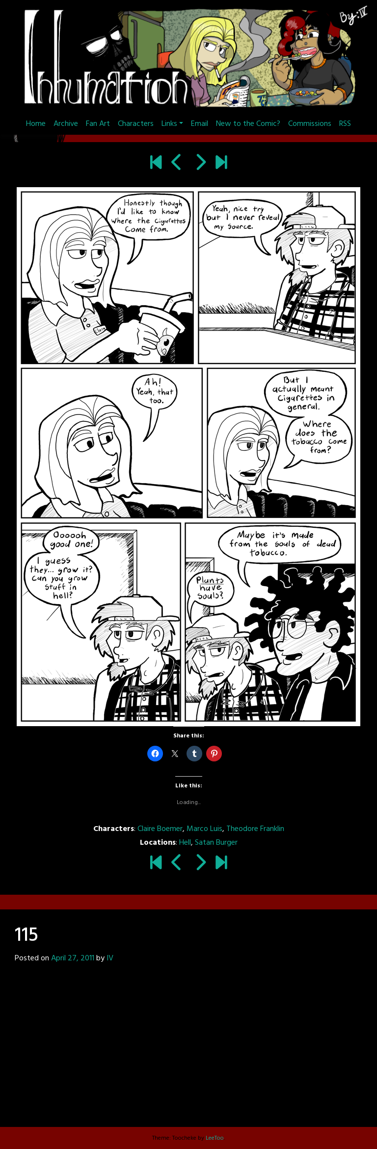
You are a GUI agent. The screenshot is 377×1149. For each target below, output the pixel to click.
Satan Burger (216, 842)
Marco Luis (204, 829)
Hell (185, 842)
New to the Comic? (248, 124)
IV (110, 958)
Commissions (309, 124)
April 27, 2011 (72, 958)
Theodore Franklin (255, 829)
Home (36, 124)
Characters (136, 124)
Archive (66, 124)
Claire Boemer (160, 829)
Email (199, 124)
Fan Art (98, 124)
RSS (345, 124)
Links (169, 124)
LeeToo (215, 1138)
